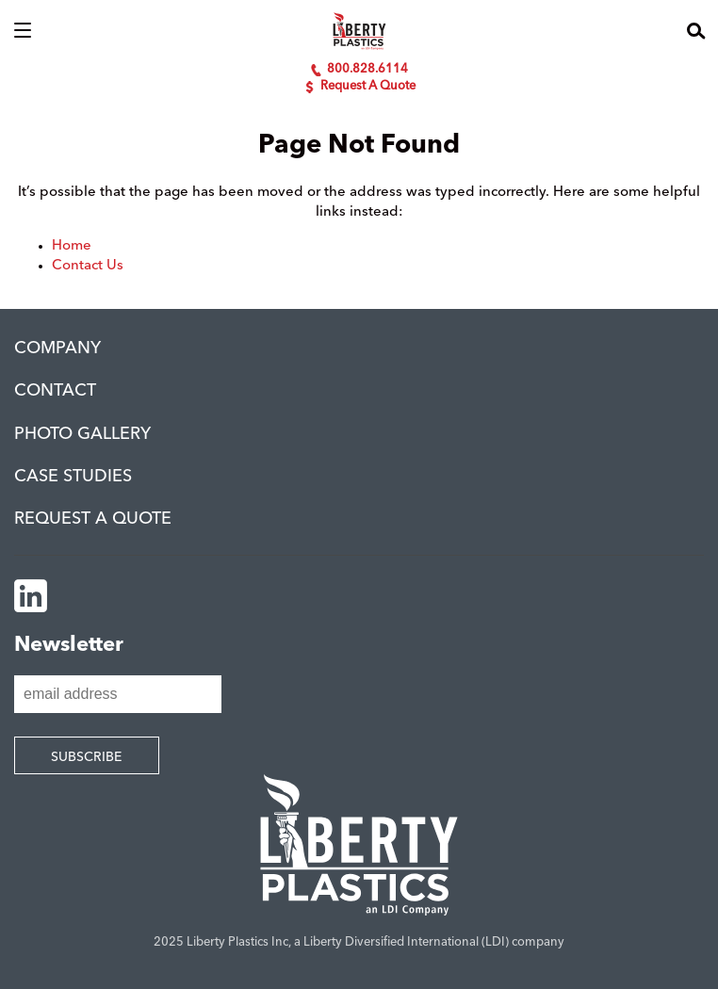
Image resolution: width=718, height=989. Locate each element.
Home (71, 246)
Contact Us (87, 266)
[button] (22, 31)
